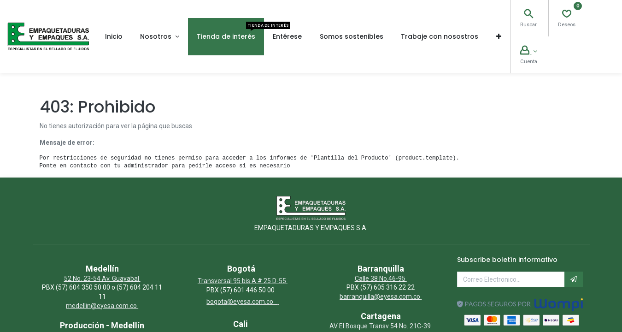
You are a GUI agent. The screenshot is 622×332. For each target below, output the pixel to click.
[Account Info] (528, 51)
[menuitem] (113, 36)
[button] (498, 36)
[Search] (528, 14)
